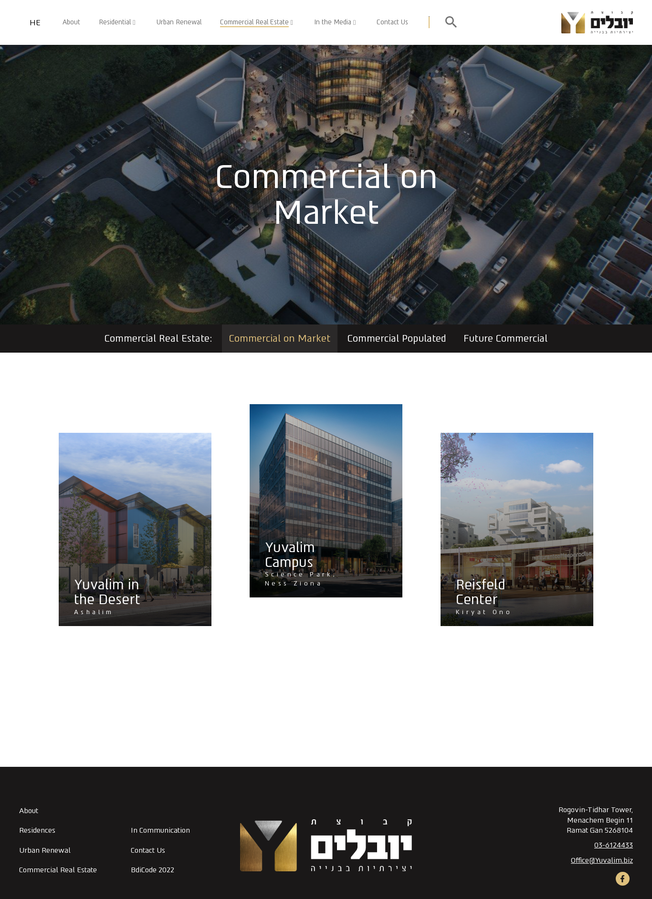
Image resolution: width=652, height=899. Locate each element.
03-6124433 (613, 845)
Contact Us (392, 22)
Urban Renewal (179, 22)
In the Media (332, 22)
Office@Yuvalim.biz (602, 860)
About (71, 22)
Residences (37, 830)
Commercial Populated (396, 338)
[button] (312, 22)
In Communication (160, 830)
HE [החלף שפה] (35, 22)
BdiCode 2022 (152, 870)
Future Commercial (505, 338)
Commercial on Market (279, 338)
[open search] (451, 22)
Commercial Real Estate (254, 22)
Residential (115, 22)
